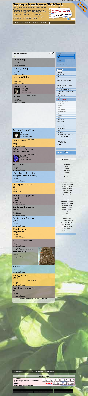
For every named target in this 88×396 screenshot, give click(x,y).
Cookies (31, 371)
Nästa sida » (38, 298)
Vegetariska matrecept (64, 89)
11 (27, 300)
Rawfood (60, 72)
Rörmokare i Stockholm (67, 220)
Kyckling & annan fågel (64, 80)
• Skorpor (59, 105)
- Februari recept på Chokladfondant (23, 385)
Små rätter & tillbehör (64, 139)
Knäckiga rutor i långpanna (21, 230)
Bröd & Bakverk (62, 99)
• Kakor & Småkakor (62, 101)
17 (38, 300)
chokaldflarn (19, 140)
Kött (58, 78)
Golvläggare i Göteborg (67, 203)
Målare (67, 168)
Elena (15, 254)
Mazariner (18, 164)
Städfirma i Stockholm (66, 226)
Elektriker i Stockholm (67, 188)
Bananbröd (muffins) (23, 130)
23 (47, 300)
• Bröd (58, 113)
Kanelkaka (18, 266)
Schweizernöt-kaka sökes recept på (23, 150)
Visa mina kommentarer (19, 65)
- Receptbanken (17, 378)
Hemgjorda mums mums (22, 276)
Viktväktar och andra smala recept (66, 92)
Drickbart (60, 132)
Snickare (67, 174)
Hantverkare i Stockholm (67, 182)
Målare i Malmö (67, 199)
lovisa (15, 167)
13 (30, 300)
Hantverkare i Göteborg (67, 184)
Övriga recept (61, 128)
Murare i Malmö (67, 211)
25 (51, 300)
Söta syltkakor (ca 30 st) (24, 185)
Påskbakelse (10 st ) (23, 240)
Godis (58, 97)
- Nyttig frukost (17, 381)
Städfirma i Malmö (66, 230)
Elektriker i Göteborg (67, 190)
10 (25, 300)
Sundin (16, 62)
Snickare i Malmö (67, 218)
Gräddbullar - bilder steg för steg (23, 250)
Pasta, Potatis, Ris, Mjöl (64, 85)
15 (34, 300)
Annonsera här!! (44, 376)
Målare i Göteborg (66, 197)
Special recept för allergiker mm (63, 142)
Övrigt (59, 76)
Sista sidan (44, 298)
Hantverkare (67, 164)
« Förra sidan (29, 298)
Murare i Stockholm (67, 207)
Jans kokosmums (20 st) (24, 289)
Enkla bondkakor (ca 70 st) (23, 208)
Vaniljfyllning (21, 68)
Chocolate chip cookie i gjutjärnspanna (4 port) (25, 174)
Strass (17, 96)
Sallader (60, 87)
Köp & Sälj (60, 147)
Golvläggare (67, 170)
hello (15, 143)
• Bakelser (59, 115)
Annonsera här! (66, 159)
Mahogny (24, 89)
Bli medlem (59, 65)
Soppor (59, 124)
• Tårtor (59, 107)
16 (36, 300)
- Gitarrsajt (16, 383)
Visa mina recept (18, 64)
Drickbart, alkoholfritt (65, 134)
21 (43, 300)
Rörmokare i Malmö (67, 224)
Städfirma (66, 179)
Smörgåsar (60, 119)
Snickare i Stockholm (67, 213)
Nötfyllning (20, 59)
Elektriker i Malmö (67, 192)
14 (32, 300)
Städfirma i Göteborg (67, 228)
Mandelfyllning (22, 77)
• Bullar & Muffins (61, 111)
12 (29, 300)
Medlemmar (28, 22)
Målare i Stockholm (67, 194)
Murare (67, 172)
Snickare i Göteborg (67, 216)
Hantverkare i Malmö (67, 186)
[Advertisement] (44, 38)
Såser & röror (61, 126)
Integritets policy (39, 371)
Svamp (59, 130)
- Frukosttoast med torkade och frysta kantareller (26, 380)
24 (49, 300)
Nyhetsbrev (43, 22)
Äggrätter (60, 74)
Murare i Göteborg (66, 209)
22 (45, 300)
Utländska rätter (63, 136)
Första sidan (23, 298)
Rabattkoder (62, 152)
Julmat (59, 144)
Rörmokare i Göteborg (66, 222)
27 (33, 301)
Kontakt (16, 22)
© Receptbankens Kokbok (20, 371)
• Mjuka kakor (60, 103)
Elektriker (67, 166)
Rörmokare (67, 176)
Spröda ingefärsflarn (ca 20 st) (24, 219)
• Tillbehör (59, 117)
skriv (22, 22)
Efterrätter (61, 95)
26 (53, 300)
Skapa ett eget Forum (50, 371)
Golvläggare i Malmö (67, 205)
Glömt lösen (65, 65)
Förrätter (60, 121)
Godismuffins (21, 86)
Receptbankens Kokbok (38, 4)
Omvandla (35, 22)
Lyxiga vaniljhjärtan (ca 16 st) (23, 196)
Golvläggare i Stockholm (67, 201)
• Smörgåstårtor (61, 109)
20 (42, 300)
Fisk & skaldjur (62, 83)
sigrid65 (22, 156)
